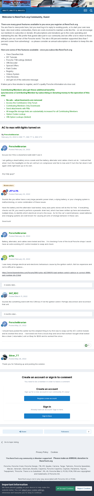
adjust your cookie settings (33, 490)
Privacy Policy (42, 452)
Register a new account (47, 398)
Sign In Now (47, 416)
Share (22, 432)
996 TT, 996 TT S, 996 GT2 (30, 137)
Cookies (54, 452)
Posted (19, 149)
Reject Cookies (84, 488)
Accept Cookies (65, 488)
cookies (19, 487)
